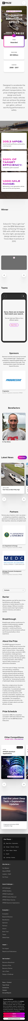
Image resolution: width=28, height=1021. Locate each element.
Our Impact (5, 948)
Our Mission (5, 868)
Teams (4, 934)
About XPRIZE (6, 871)
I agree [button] (14, 1013)
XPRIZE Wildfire (6, 891)
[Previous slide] (4, 275)
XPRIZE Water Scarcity (8, 900)
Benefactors (5, 919)
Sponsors (5, 922)
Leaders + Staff (6, 874)
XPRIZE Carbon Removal (9, 897)
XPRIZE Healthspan (7, 894)
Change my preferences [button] (14, 1018)
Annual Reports (6, 993)
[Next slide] (24, 275)
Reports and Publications (9, 951)
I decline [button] (14, 1016)
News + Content (6, 982)
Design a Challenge (7, 974)
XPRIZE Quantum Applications (11, 903)
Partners (4, 925)
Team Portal (5, 985)
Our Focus (5, 877)
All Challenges (6, 888)
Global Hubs (5, 937)
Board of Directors (7, 917)
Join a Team (5, 971)
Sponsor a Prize (6, 965)
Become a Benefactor (8, 962)
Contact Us (5, 987)
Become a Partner (7, 968)
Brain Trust (5, 931)
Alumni (4, 928)
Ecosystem (5, 914)
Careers (4, 990)
